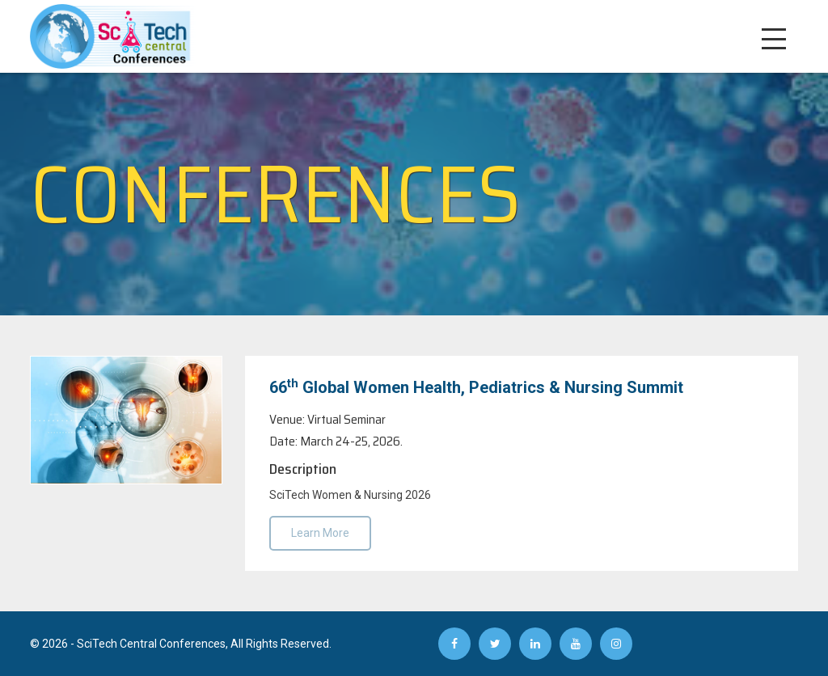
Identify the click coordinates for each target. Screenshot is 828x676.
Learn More (320, 532)
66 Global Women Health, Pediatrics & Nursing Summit (476, 386)
